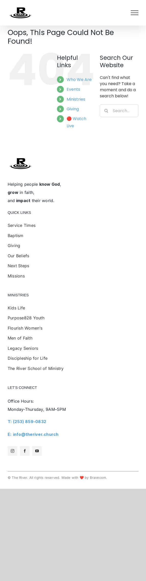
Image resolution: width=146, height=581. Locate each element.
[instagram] (12, 451)
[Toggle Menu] (134, 12)
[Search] (106, 110)
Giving (73, 109)
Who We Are (79, 80)
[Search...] (119, 110)
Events (73, 89)
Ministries (76, 99)
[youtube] (37, 451)
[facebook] (25, 451)
